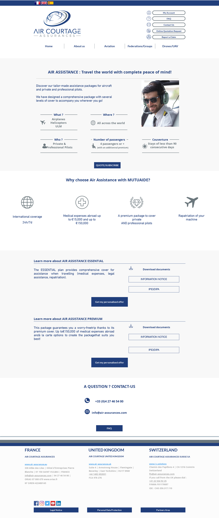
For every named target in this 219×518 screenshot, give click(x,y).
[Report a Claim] (168, 37)
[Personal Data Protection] (109, 509)
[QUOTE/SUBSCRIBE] (107, 165)
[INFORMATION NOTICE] (154, 279)
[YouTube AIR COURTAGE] (53, 503)
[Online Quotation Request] (168, 31)
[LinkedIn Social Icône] (58, 503)
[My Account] (168, 13)
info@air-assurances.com (109, 413)
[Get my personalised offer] (109, 302)
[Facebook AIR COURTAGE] (36, 503)
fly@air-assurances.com (162, 474)
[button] (110, 46)
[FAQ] (168, 18)
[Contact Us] (168, 25)
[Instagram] (41, 503)
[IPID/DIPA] (154, 289)
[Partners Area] (163, 509)
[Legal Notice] (56, 509)
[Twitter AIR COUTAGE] (47, 503)
